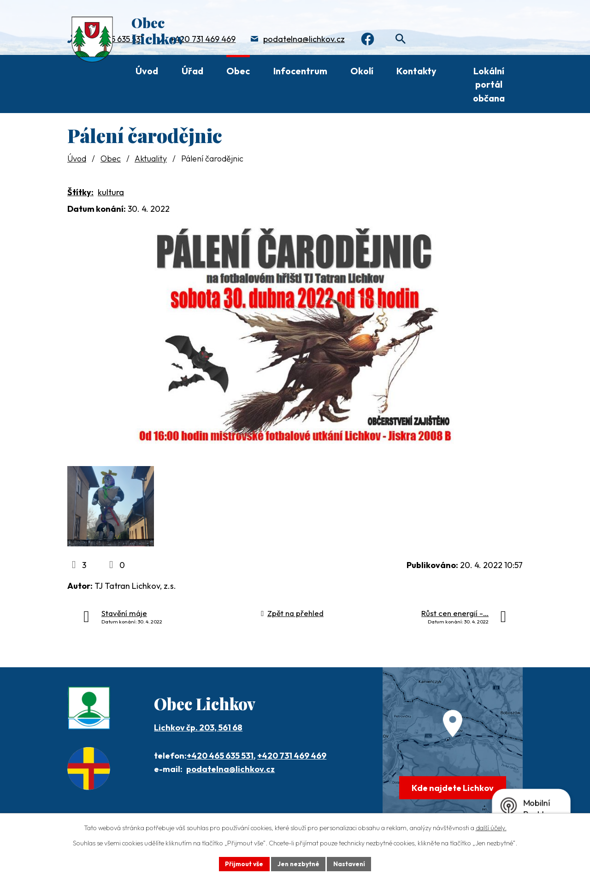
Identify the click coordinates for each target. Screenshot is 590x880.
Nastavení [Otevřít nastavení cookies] (350, 863)
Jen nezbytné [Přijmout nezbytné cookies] (298, 863)
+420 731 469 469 (203, 39)
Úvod (147, 71)
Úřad (192, 71)
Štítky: (80, 192)
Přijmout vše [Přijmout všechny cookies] (242, 863)
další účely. (491, 827)
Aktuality (151, 158)
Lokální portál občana (489, 84)
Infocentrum (300, 71)
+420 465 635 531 (220, 768)
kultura (111, 192)
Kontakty (416, 71)
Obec (238, 71)
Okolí (361, 71)
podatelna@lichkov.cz (304, 39)
